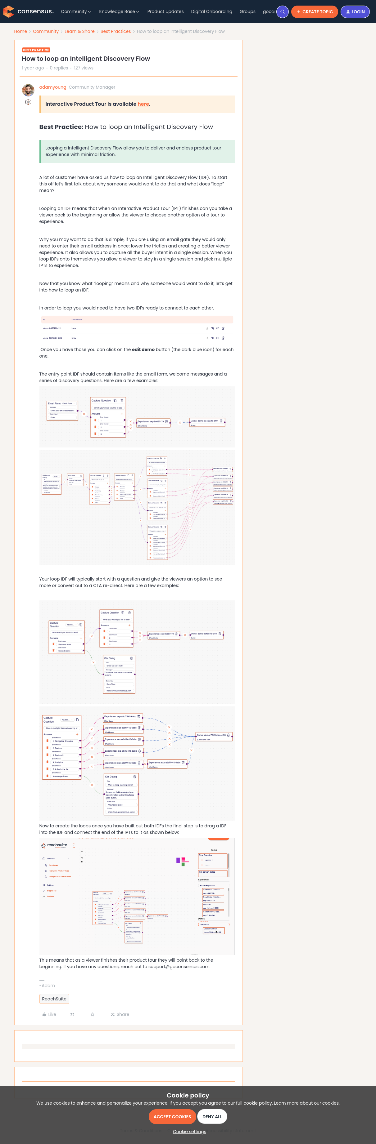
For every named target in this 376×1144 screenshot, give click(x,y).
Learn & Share (80, 31)
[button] (314, 12)
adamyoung (52, 87)
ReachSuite (54, 999)
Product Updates (165, 11)
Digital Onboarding (211, 11)
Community (46, 31)
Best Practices (116, 31)
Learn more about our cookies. (307, 1103)
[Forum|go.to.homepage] (28, 12)
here (143, 104)
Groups (248, 11)
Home (20, 31)
